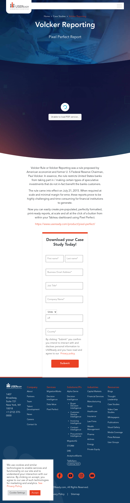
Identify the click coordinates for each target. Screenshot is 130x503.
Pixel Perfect (52, 410)
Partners (30, 397)
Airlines (90, 439)
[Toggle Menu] (119, 5)
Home (47, 16)
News (29, 414)
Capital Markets (94, 392)
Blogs (110, 392)
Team (29, 402)
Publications (113, 423)
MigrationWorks (54, 392)
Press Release (114, 437)
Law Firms (91, 422)
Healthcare (92, 412)
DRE (69, 451)
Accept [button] (35, 493)
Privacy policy (67, 353)
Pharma (90, 435)
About (29, 392)
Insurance (91, 416)
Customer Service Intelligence (75, 414)
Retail (89, 407)
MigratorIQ (72, 441)
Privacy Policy (57, 494)
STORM (70, 446)
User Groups (113, 442)
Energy (90, 444)
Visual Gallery (114, 427)
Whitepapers (113, 417)
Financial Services (95, 397)
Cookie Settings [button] (17, 493)
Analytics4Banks (74, 456)
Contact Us (32, 425)
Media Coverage (115, 433)
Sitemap (75, 494)
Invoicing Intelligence (75, 422)
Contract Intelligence (75, 429)
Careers (30, 420)
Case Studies (59, 16)
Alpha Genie (72, 392)
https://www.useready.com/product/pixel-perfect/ (65, 224)
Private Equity (93, 450)
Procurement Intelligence (76, 435)
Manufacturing (94, 402)
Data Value (51, 405)
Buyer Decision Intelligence (75, 406)
